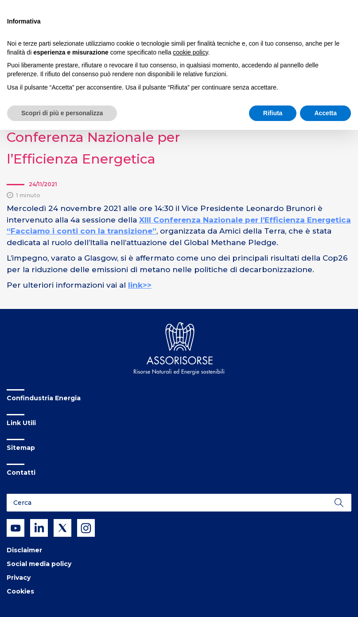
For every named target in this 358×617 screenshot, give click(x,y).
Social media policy (39, 564)
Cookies (20, 591)
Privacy (19, 578)
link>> (140, 285)
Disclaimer (24, 550)
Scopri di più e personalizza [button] (62, 113)
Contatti (21, 472)
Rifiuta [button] (273, 113)
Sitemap (21, 448)
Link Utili (21, 423)
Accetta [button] (325, 113)
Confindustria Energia (44, 398)
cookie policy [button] (190, 52)
